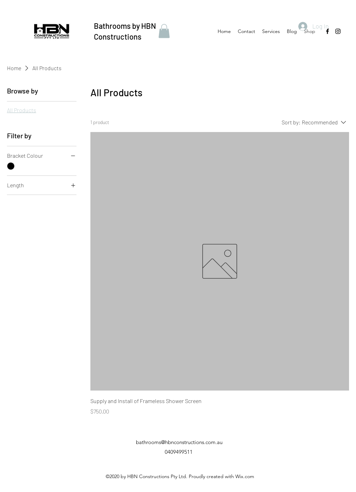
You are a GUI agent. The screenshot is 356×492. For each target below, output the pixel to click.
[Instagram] (337, 31)
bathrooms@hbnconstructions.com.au (179, 442)
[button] (164, 31)
